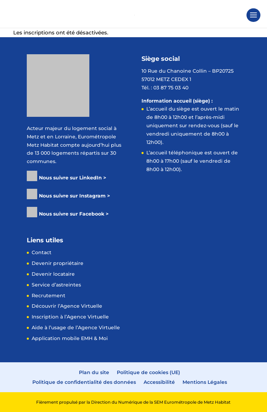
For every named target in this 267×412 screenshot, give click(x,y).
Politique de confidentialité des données (84, 382)
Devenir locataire (53, 274)
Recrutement (48, 295)
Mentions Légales (205, 382)
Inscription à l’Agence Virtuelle (70, 317)
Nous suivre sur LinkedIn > (72, 178)
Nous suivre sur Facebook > (73, 214)
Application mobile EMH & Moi (70, 338)
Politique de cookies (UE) (148, 372)
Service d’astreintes (56, 285)
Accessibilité (159, 382)
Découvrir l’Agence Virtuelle (67, 306)
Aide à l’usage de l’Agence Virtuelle (76, 327)
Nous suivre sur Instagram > (74, 196)
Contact (41, 252)
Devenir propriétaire (57, 263)
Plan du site (94, 372)
